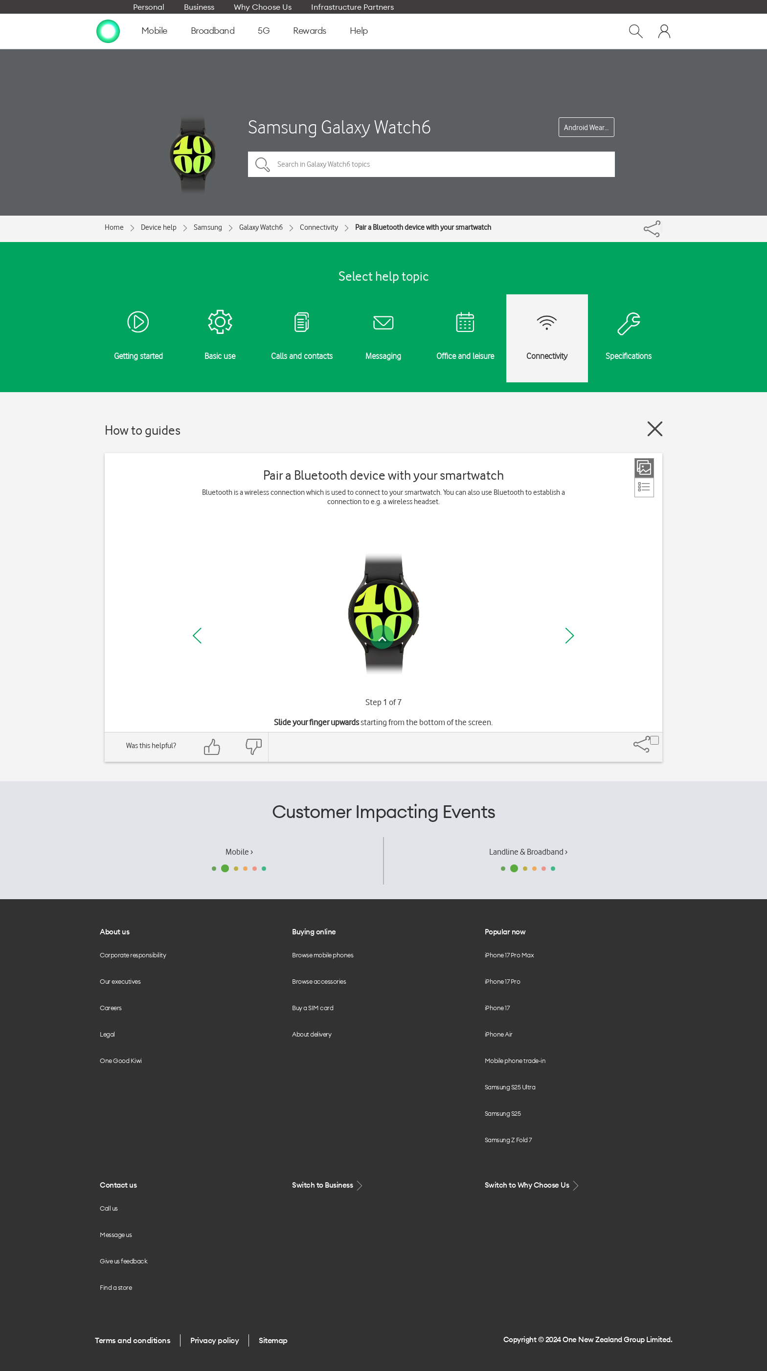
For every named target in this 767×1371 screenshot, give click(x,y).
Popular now (505, 931)
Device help (159, 227)
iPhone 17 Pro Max (509, 955)
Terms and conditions (132, 1340)
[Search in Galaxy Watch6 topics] (431, 164)
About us (114, 931)
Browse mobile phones (322, 955)
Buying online (314, 931)
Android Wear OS (589, 127)
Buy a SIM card (312, 1008)
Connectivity (319, 227)
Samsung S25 (503, 1113)
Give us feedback (123, 1261)
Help (359, 30)
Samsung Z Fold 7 (508, 1140)
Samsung (208, 227)
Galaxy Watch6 (261, 227)
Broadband (213, 30)
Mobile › (239, 852)
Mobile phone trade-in (515, 1060)
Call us (109, 1208)
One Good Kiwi (121, 1060)
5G (264, 30)
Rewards (309, 30)
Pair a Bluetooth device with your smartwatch (423, 227)
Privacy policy (214, 1340)
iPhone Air (499, 1034)
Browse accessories (319, 981)
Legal (107, 1034)
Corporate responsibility (133, 955)
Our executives (120, 981)
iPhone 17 (497, 1008)
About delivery (311, 1034)
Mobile (154, 30)
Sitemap (273, 1340)
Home (114, 227)
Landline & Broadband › (528, 852)
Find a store (116, 1287)
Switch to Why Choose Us (533, 1185)
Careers (111, 1008)
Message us (116, 1234)
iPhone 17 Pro (502, 981)
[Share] (661, 226)
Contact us (118, 1185)
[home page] (108, 31)
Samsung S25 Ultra (510, 1087)
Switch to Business (328, 1185)
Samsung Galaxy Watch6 (339, 127)
